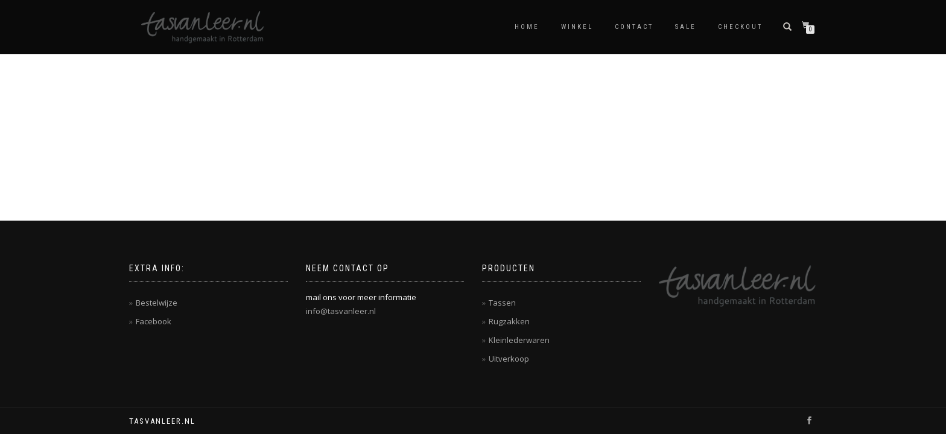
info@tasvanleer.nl (341, 311)
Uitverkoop (509, 358)
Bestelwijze (156, 302)
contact (634, 27)
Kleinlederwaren (519, 340)
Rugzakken (509, 321)
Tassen (502, 302)
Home (527, 27)
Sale (685, 27)
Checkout (740, 27)
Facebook (153, 321)
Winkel (577, 27)
